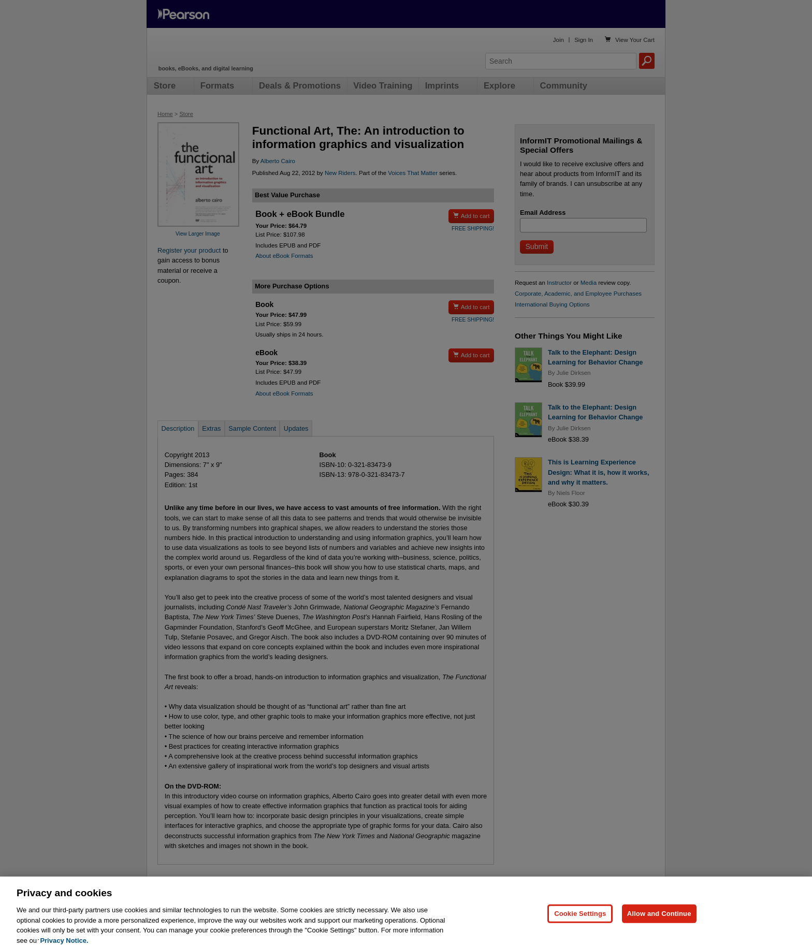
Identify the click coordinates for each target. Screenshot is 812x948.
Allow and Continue (659, 927)
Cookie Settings (580, 927)
